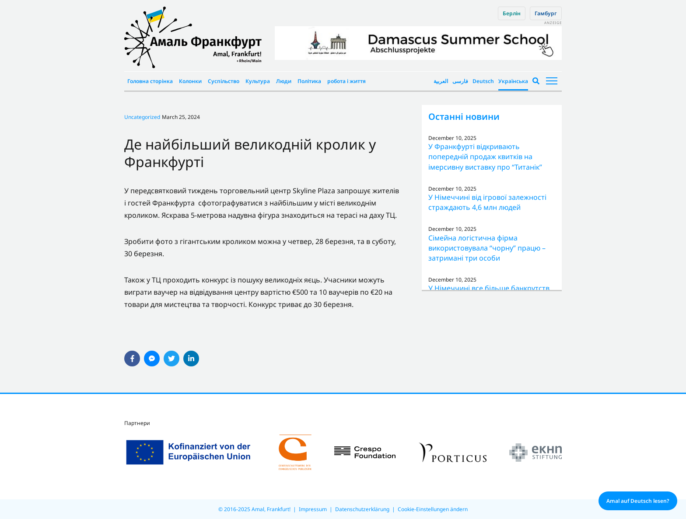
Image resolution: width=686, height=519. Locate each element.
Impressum (313, 509)
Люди (283, 81)
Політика (309, 81)
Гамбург (546, 13)
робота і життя (346, 81)
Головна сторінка (150, 81)
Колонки (190, 81)
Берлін (512, 13)
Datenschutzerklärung (362, 509)
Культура (257, 81)
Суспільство (223, 81)
